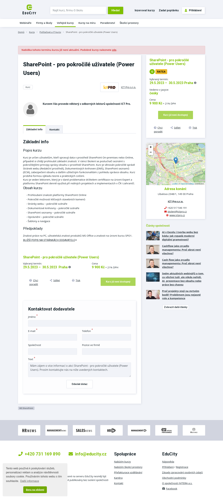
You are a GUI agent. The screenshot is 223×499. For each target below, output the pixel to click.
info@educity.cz (88, 453)
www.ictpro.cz (177, 215)
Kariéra (118, 477)
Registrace (182, 467)
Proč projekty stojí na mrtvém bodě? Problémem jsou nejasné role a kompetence (181, 294)
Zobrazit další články (175, 307)
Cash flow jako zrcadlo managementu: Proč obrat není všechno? (181, 263)
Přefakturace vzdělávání (128, 472)
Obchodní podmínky (174, 477)
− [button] (151, 152)
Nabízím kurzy (122, 461)
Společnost (34, 345)
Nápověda (168, 461)
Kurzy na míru (87, 22)
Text (31, 359)
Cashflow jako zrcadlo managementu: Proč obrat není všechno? (181, 249)
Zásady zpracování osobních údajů (182, 472)
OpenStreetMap (187, 184)
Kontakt (54, 129)
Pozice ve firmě (91, 345)
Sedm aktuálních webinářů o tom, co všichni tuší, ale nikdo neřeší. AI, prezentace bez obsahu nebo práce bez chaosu (183, 279)
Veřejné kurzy (65, 22)
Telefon (87, 331)
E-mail (33, 331)
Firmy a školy (44, 22)
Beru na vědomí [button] (35, 489)
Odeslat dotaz (79, 384)
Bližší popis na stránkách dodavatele (50, 240)
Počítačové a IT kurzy (50, 32)
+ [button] (151, 147)
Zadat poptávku (169, 10)
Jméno (33, 316)
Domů (21, 32)
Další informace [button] (29, 481)
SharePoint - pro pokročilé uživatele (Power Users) (91, 32)
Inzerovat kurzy (145, 10)
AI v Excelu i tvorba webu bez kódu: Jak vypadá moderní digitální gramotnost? (180, 235)
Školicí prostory (129, 22)
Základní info (34, 129)
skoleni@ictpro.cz (177, 211)
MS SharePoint (26, 408)
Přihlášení (193, 10)
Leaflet (174, 184)
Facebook (169, 488)
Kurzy (32, 32)
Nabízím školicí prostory (128, 467)
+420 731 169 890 (39, 453)
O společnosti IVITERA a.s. (177, 483)
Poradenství (107, 22)
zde (114, 49)
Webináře (26, 22)
